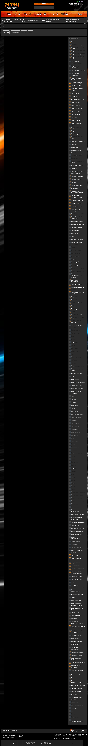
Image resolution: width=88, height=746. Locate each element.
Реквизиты (57, 743)
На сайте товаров (44, 4)
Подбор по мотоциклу (23, 14)
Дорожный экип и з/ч (42, 14)
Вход (80, 14)
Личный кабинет (10, 730)
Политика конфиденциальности (46, 743)
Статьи (9, 743)
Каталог (8, 14)
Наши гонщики (70, 743)
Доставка (64, 14)
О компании (79, 743)
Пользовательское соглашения (30, 743)
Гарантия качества (32, 20)
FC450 (24, 32)
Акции (55, 14)
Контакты (4, 743)
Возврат (63, 743)
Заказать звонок (78, 6)
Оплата (20, 743)
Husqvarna (15, 32)
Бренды (6, 32)
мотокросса (10, 737)
